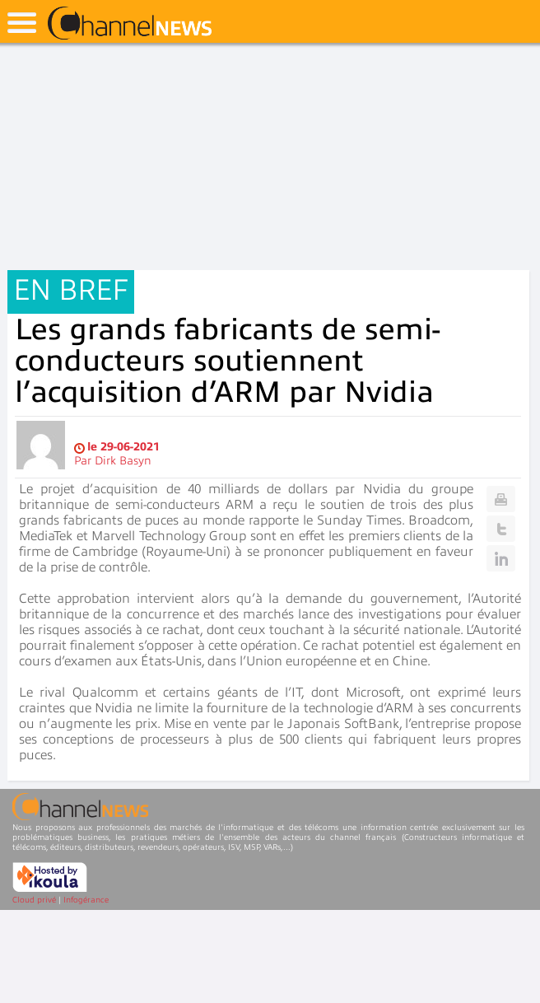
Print (500, 499)
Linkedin (500, 558)
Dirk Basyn (123, 461)
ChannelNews (130, 24)
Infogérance (86, 899)
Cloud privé (34, 899)
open (21, 23)
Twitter (500, 528)
